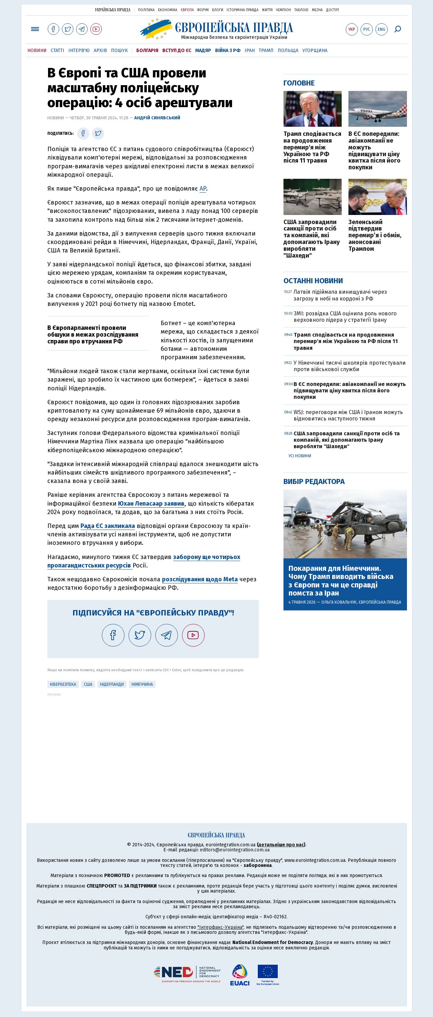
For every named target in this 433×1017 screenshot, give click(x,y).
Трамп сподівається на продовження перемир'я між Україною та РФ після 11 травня (312, 147)
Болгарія (147, 50)
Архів (100, 50)
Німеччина (142, 684)
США (88, 684)
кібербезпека (63, 684)
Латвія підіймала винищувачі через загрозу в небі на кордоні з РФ (340, 295)
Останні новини (313, 280)
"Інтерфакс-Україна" (221, 927)
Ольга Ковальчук (339, 602)
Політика (146, 10)
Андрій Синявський (157, 117)
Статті (57, 50)
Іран (250, 50)
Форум (203, 10)
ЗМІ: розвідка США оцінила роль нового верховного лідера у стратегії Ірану (345, 316)
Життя (267, 10)
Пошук (119, 50)
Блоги (217, 10)
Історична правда (242, 10)
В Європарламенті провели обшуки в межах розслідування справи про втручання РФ (92, 334)
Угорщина (314, 50)
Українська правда (112, 9)
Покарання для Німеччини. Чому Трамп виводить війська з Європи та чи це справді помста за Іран (341, 580)
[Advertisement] (153, 743)
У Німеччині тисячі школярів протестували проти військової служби (350, 366)
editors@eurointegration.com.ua (235, 850)
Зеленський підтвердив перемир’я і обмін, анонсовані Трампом (374, 235)
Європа (187, 10)
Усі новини (300, 456)
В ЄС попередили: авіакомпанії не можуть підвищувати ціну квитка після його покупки (374, 151)
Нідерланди (112, 684)
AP (203, 188)
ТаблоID (301, 10)
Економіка (167, 10)
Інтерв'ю (79, 50)
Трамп (266, 50)
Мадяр (203, 50)
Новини (37, 50)
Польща (288, 50)
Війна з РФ (228, 50)
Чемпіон (283, 10)
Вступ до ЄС (176, 50)
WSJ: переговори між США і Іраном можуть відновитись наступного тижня (348, 415)
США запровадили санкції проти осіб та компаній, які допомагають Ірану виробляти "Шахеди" (311, 239)
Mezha (317, 10)
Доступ (332, 10)
